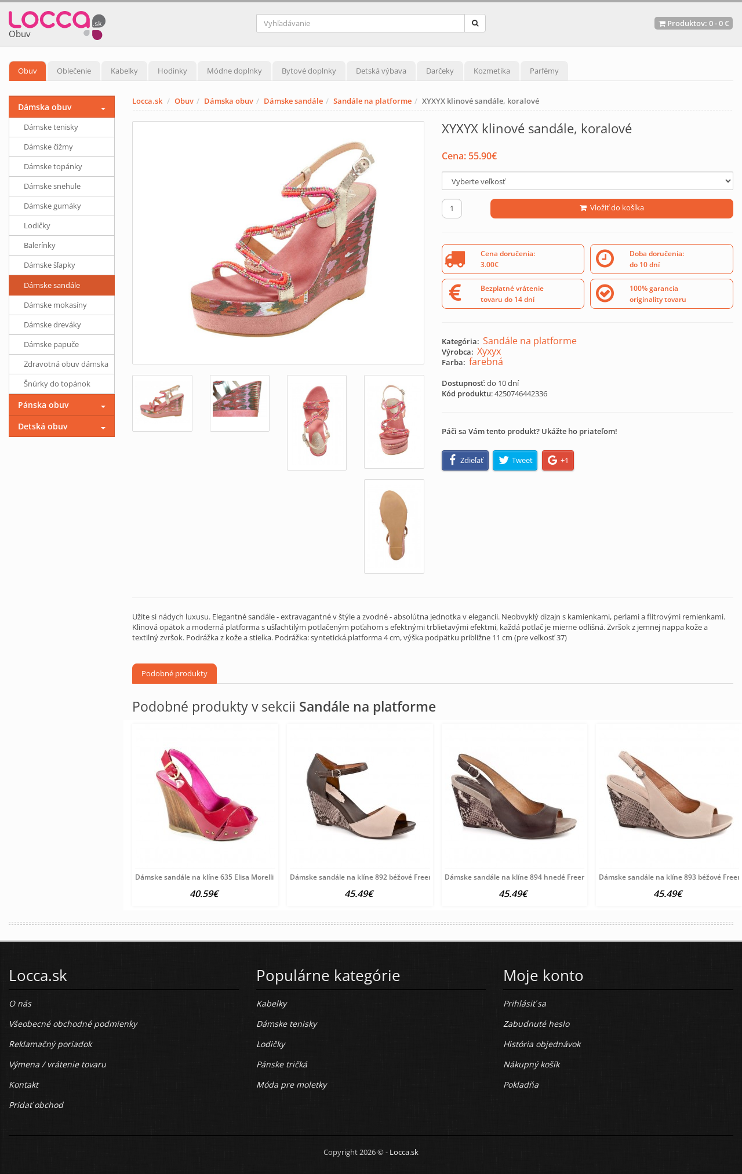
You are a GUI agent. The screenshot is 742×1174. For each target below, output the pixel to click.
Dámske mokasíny (55, 305)
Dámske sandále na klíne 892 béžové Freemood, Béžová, (383, 877)
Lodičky (37, 225)
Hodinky (172, 70)
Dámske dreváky (52, 324)
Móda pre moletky (291, 1084)
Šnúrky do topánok (57, 383)
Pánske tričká (281, 1064)
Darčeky (440, 70)
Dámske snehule (52, 186)
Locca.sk (147, 101)
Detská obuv (42, 426)
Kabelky (124, 70)
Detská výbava (381, 70)
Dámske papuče (51, 344)
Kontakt (23, 1084)
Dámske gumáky (52, 205)
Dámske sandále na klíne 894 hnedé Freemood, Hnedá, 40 (541, 877)
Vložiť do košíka (612, 207)
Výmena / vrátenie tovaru (57, 1064)
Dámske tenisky (51, 127)
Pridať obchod (36, 1104)
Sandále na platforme (372, 101)
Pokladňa (521, 1084)
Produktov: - (694, 23)
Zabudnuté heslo (536, 1023)
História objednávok (541, 1043)
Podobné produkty (174, 673)
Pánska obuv (43, 404)
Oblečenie (74, 70)
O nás (20, 1003)
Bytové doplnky (309, 70)
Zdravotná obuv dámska (66, 364)
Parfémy (544, 70)
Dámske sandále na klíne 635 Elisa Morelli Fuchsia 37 (223, 877)
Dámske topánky (53, 166)
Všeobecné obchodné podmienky (73, 1023)
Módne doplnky (234, 70)
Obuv (27, 70)
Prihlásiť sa (524, 1003)
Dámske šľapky (49, 265)
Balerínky (40, 245)
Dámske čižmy (48, 146)
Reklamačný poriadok (50, 1043)
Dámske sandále (293, 101)
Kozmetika (492, 70)
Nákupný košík (531, 1064)
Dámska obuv (228, 101)
